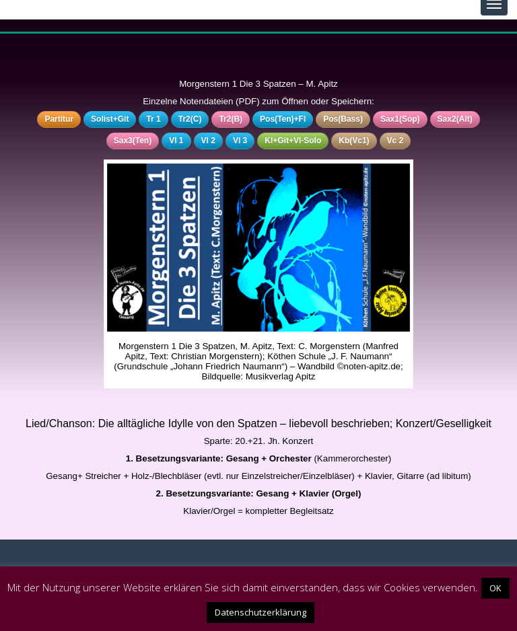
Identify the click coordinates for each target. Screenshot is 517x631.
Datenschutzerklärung (260, 612)
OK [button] (495, 588)
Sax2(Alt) (455, 119)
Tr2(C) (190, 119)
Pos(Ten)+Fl (283, 119)
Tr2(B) (230, 119)
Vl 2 (208, 140)
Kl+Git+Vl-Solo (293, 140)
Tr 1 (153, 119)
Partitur (58, 119)
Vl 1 (176, 140)
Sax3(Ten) (132, 140)
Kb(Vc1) (354, 140)
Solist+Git (110, 119)
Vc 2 (395, 140)
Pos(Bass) (343, 119)
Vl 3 (240, 140)
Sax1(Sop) (400, 119)
